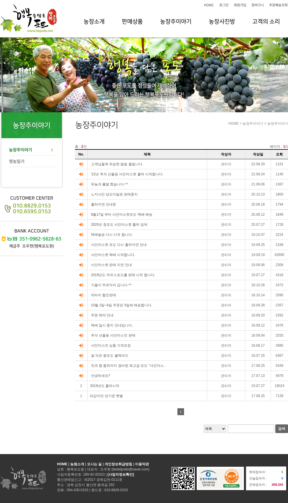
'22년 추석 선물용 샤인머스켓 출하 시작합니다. (127, 174)
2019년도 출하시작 (104, 386)
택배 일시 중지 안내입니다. (112, 325)
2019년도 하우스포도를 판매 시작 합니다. (123, 275)
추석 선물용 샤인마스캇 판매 (113, 335)
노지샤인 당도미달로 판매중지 (114, 194)
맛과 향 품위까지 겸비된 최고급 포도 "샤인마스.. (128, 366)
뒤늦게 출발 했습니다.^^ (109, 184)
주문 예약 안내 (102, 315)
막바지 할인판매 (103, 295)
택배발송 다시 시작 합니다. (112, 235)
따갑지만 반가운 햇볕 (106, 396)
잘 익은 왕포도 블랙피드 (109, 356)
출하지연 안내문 (103, 204)
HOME (62, 464)
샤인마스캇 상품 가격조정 (111, 345)
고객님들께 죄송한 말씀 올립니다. (117, 164)
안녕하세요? (100, 376)
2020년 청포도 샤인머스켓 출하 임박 (119, 225)
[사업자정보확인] (120, 474)
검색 (281, 429)
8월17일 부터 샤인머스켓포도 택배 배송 (121, 214)
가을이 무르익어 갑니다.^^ (111, 285)
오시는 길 (94, 464)
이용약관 (142, 464)
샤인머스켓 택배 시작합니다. (113, 255)
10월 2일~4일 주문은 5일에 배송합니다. (121, 305)
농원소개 (77, 464)
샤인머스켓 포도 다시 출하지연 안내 (119, 245)
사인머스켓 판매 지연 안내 (111, 265)
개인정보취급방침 (118, 464)
